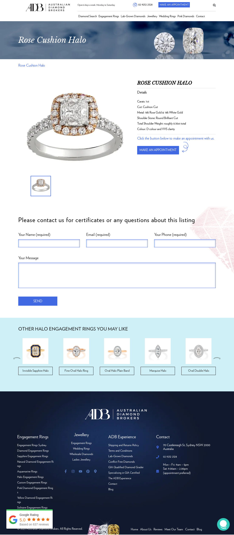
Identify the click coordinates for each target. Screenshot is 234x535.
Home (134, 529)
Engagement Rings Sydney (32, 445)
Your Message (28, 258)
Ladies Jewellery (81, 460)
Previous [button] (17, 359)
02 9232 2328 (145, 4)
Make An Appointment (174, 5)
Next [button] (217, 359)
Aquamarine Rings (27, 472)
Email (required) (98, 235)
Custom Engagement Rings (32, 483)
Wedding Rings (167, 16)
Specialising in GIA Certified (124, 473)
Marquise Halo (157, 371)
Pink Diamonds (186, 16)
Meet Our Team (174, 529)
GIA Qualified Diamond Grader (126, 467)
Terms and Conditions (120, 451)
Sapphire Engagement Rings (32, 456)
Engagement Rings (109, 16)
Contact (200, 16)
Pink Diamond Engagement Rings (35, 490)
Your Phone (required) (170, 235)
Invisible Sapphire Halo (36, 371)
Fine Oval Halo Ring (76, 371)
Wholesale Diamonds (81, 454)
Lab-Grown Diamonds (133, 16)
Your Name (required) (34, 235)
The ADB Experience (119, 479)
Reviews (158, 529)
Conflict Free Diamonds (121, 462)
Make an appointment (159, 150)
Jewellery (152, 16)
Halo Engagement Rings (30, 477)
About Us (145, 529)
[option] (74, 131)
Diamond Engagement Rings (33, 451)
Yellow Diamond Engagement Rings (35, 500)
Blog (110, 490)
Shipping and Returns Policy (123, 445)
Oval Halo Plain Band (117, 371)
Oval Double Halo (198, 371)
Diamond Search (87, 16)
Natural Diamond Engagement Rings (35, 464)
